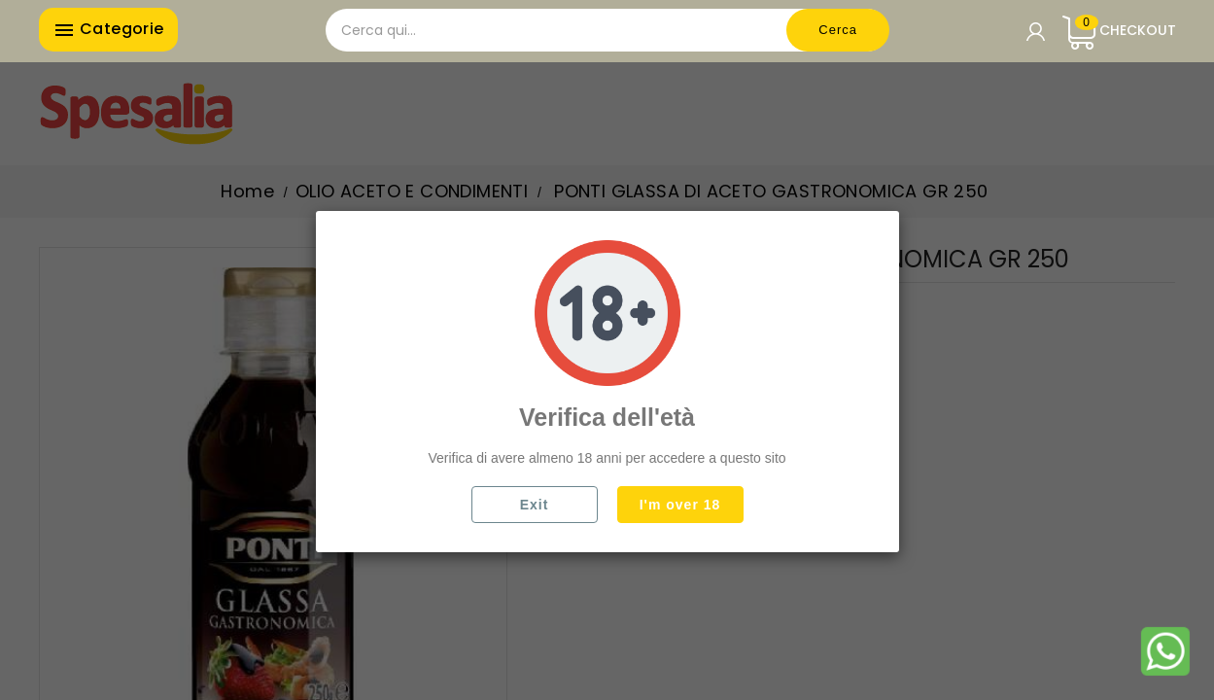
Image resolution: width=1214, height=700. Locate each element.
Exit (534, 504)
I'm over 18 (680, 504)
